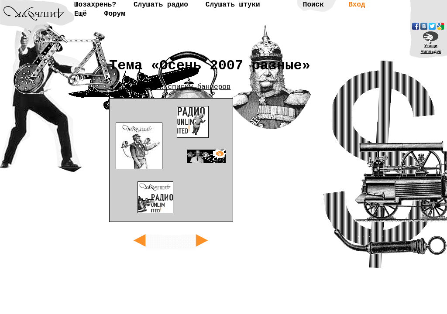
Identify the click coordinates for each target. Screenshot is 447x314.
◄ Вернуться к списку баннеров (169, 87)
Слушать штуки (233, 5)
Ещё (80, 14)
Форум (114, 14)
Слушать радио (161, 5)
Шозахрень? (95, 5)
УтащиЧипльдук (431, 48)
